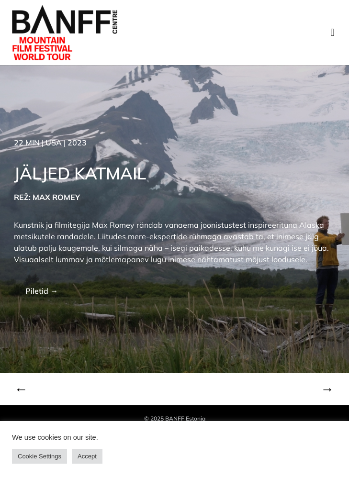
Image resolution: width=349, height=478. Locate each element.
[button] (332, 33)
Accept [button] (87, 456)
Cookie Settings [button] (39, 456)
